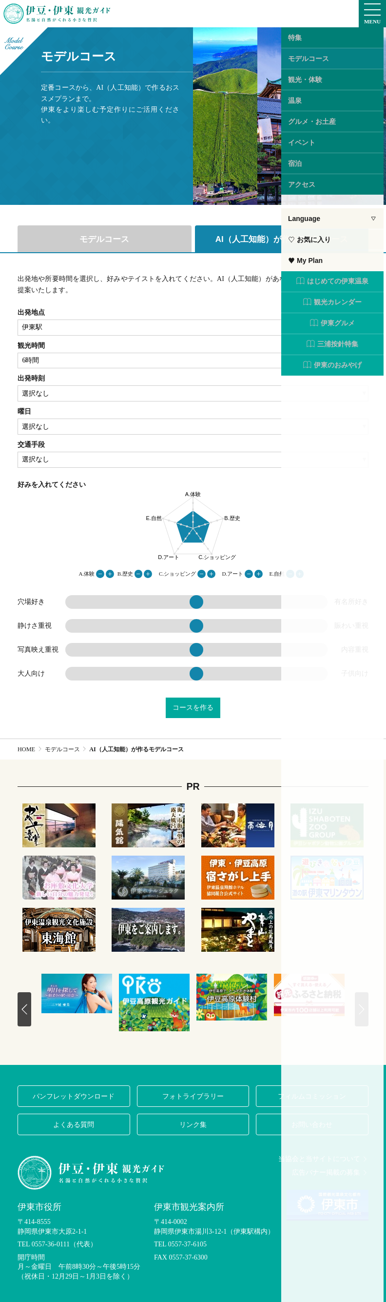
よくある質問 (73, 1124)
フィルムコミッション (312, 1096)
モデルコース (104, 239)
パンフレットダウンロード (74, 1096)
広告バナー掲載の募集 (330, 1172)
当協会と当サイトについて (323, 1159)
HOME (26, 749)
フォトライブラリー (193, 1096)
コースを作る (193, 707)
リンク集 (193, 1124)
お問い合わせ (311, 1124)
